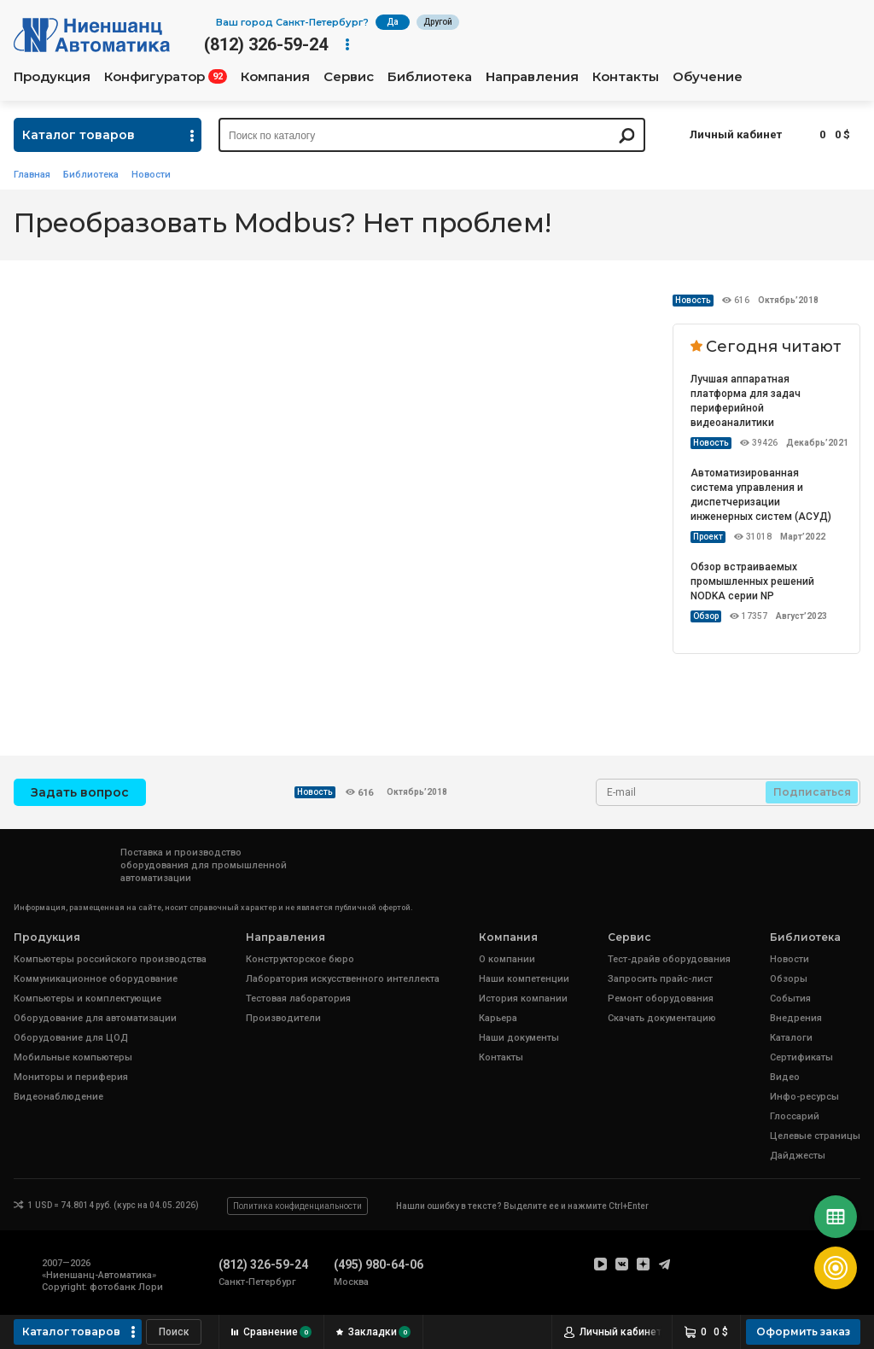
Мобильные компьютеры (73, 1057)
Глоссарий (794, 1116)
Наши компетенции (524, 978)
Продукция (52, 77)
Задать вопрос (80, 792)
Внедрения (796, 1018)
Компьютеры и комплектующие (87, 998)
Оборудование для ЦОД (71, 1037)
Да (393, 21)
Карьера (498, 1018)
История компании (523, 998)
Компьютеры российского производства (110, 959)
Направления (532, 77)
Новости (151, 174)
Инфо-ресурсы (804, 1096)
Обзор (706, 616)
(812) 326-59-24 (266, 44)
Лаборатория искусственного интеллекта (343, 978)
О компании (507, 959)
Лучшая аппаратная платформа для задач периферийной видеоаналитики (745, 401)
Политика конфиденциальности (297, 1206)
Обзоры (788, 978)
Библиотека (429, 77)
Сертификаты (801, 1057)
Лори (150, 1287)
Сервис (348, 77)
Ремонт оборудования (661, 998)
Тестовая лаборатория (298, 998)
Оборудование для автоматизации (95, 1018)
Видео (785, 1077)
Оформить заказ (803, 1331)
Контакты (625, 77)
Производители (283, 1018)
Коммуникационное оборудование (96, 978)
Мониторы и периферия (71, 1077)
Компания (275, 77)
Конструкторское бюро (300, 959)
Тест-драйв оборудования (669, 959)
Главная (32, 174)
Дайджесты (797, 1155)
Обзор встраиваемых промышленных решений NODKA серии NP (752, 581)
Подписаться (812, 791)
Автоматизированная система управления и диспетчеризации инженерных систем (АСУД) (760, 495)
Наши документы (519, 1037)
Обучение (708, 77)
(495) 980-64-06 (378, 1264)
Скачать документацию (662, 1018)
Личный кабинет (736, 134)
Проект (708, 536)
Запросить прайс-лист (660, 978)
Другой (437, 21)
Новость (693, 300)
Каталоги (791, 1037)
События (790, 998)
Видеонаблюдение (58, 1096)
